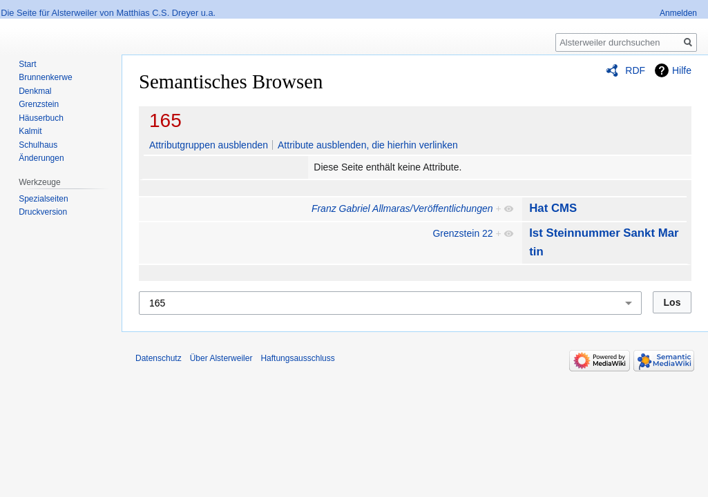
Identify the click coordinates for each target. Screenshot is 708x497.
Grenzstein (39, 104)
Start (27, 64)
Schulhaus (38, 145)
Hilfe (681, 70)
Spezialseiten (43, 199)
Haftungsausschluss (297, 358)
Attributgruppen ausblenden (208, 144)
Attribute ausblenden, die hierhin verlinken (368, 144)
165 (165, 120)
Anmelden (678, 13)
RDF (635, 70)
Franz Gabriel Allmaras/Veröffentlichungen (402, 208)
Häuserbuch (41, 118)
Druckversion (43, 212)
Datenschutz (158, 358)
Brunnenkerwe (45, 77)
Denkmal (35, 91)
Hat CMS (553, 208)
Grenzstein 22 (462, 233)
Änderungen (41, 158)
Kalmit (30, 131)
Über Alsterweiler (221, 358)
